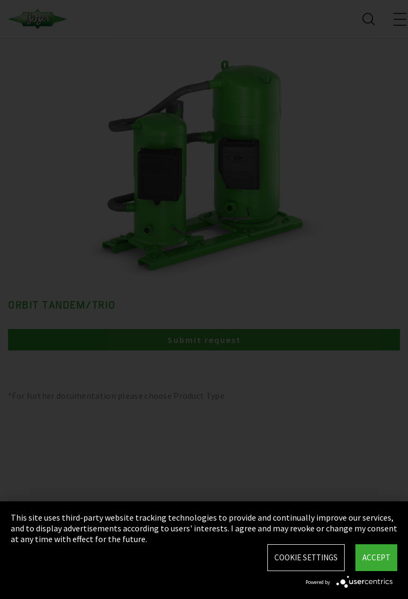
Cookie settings (306, 557)
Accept (376, 557)
